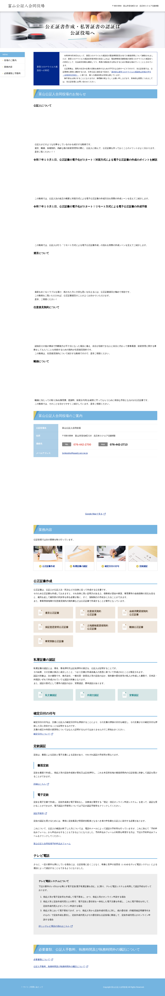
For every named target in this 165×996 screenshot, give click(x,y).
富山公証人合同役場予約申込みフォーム (52, 844)
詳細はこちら (40, 784)
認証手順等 (39, 813)
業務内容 (8, 67)
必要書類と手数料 (12, 73)
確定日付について (42, 734)
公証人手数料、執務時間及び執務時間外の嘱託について (59, 966)
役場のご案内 (10, 60)
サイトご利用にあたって (33, 987)
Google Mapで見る (93, 514)
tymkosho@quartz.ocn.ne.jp (75, 453)
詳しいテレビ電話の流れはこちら (54, 926)
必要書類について (42, 959)
